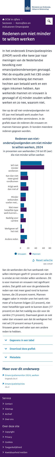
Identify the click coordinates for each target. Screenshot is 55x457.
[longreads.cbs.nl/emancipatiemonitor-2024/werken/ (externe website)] (27, 377)
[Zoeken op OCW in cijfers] (49, 21)
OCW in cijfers (11, 19)
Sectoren (7, 23)
